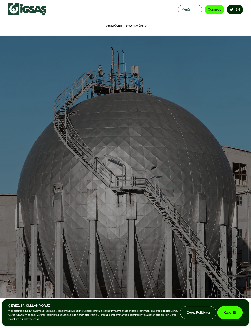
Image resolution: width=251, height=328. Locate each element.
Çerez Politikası (198, 312)
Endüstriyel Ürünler (136, 26)
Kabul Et (230, 312)
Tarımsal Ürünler (113, 26)
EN (235, 10)
